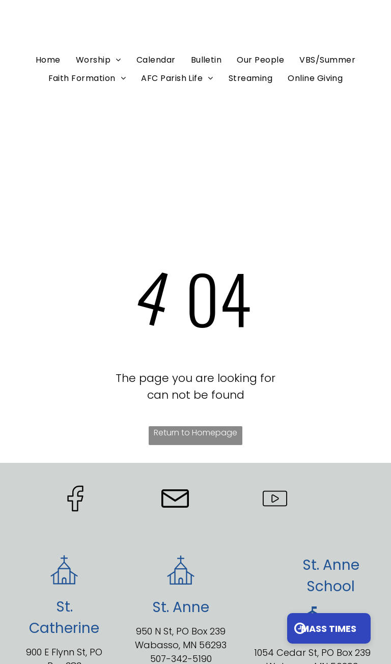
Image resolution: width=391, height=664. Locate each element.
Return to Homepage (195, 432)
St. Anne (330, 565)
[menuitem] (48, 60)
